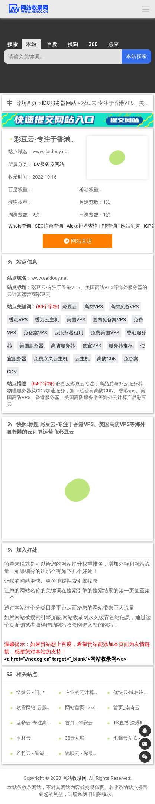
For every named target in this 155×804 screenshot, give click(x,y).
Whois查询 (19, 226)
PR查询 (109, 226)
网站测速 (130, 226)
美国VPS (76, 319)
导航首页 (26, 103)
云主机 (82, 358)
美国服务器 (31, 345)
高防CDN (106, 358)
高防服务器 (63, 345)
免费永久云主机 (51, 358)
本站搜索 (136, 56)
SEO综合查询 (49, 226)
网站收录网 (74, 778)
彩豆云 (69, 306)
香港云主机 (47, 319)
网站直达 (77, 241)
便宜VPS (92, 345)
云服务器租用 (68, 332)
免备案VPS (35, 332)
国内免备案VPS (109, 319)
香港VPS (18, 319)
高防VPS (93, 306)
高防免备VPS (124, 306)
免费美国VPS (105, 332)
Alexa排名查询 (82, 226)
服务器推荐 (121, 345)
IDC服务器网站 (59, 103)
